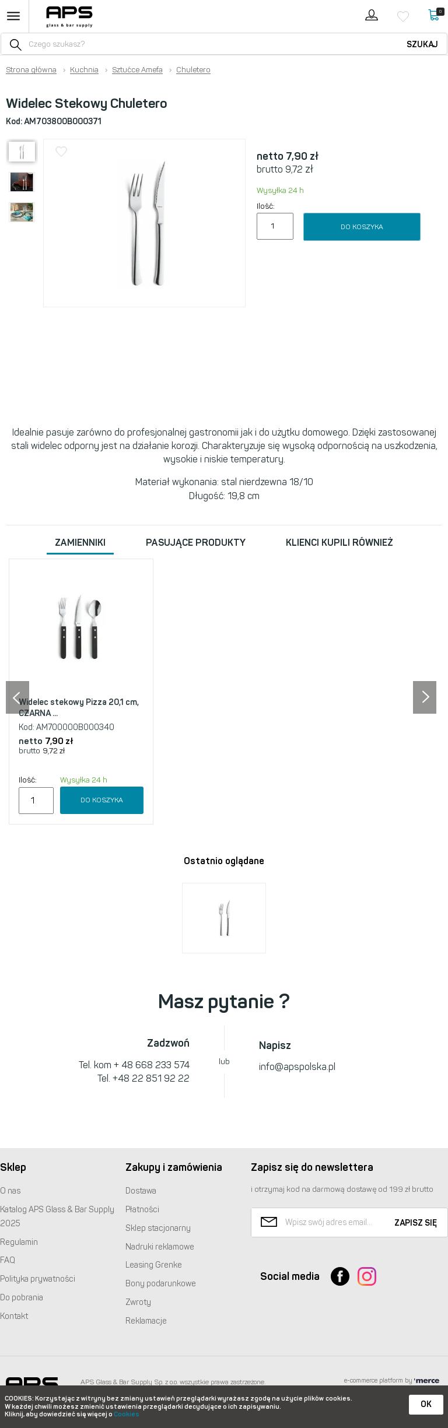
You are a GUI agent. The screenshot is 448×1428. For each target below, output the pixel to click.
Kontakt (14, 1316)
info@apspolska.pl (297, 1066)
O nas (10, 1191)
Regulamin (19, 1242)
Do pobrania (21, 1298)
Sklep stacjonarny (158, 1228)
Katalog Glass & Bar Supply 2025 (57, 1217)
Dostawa (140, 1191)
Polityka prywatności (37, 1279)
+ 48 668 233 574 (152, 1065)
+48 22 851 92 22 (151, 1078)
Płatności (142, 1210)
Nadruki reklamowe (159, 1247)
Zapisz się (415, 1223)
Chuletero (193, 70)
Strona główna (31, 70)
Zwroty (138, 1302)
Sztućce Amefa (137, 70)
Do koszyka (362, 227)
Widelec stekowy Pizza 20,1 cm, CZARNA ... (79, 708)
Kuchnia (84, 70)
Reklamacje (146, 1321)
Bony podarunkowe (160, 1284)
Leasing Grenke (153, 1265)
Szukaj (422, 45)
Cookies (126, 1414)
